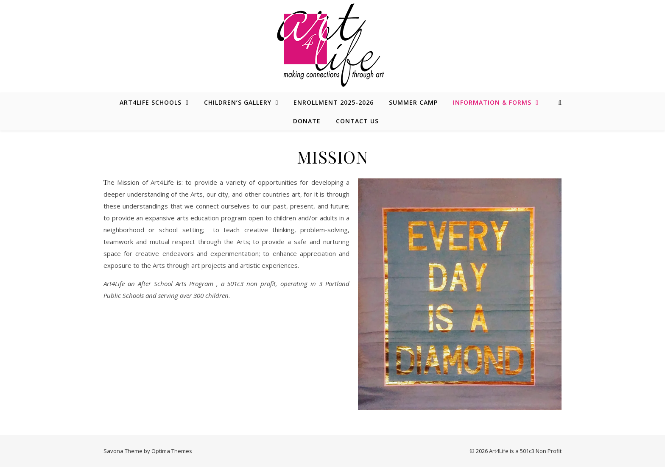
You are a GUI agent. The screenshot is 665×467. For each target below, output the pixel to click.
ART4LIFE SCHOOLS (151, 102)
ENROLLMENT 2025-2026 (333, 102)
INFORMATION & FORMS (492, 102)
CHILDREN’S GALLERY (237, 102)
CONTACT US (357, 121)
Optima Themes (171, 451)
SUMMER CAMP (413, 102)
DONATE (307, 121)
